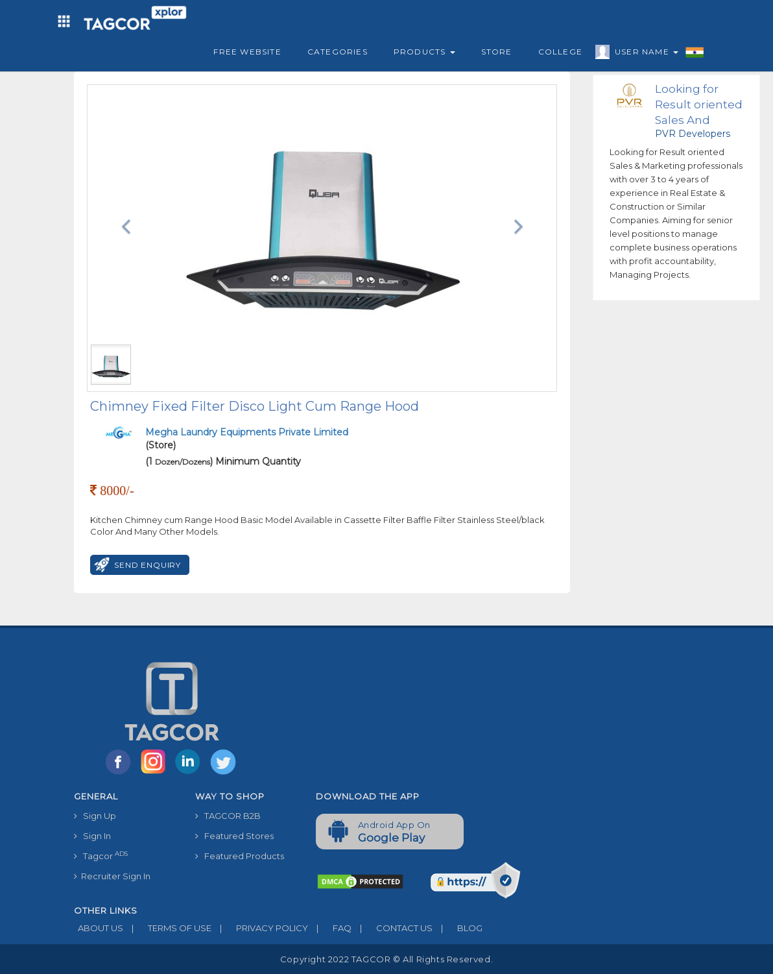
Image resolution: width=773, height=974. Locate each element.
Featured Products (239, 856)
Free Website (247, 51)
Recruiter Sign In (112, 876)
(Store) (246, 438)
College (560, 51)
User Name (643, 54)
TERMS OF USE (167, 928)
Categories (337, 51)
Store (496, 51)
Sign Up (95, 815)
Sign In (92, 836)
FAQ (329, 928)
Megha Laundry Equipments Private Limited (246, 432)
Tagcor (101, 855)
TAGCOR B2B (228, 815)
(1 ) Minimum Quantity (223, 461)
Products (424, 51)
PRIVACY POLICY (259, 928)
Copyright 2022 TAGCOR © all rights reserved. (386, 959)
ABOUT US (98, 928)
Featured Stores (234, 836)
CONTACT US (392, 928)
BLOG (457, 928)
